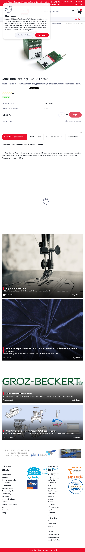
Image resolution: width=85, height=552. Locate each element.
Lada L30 (6, 200)
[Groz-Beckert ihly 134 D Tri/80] (42, 51)
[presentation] (3, 198)
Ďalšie (77, 19)
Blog (4, 513)
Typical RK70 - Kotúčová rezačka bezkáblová (63, 198)
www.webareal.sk (50, 550)
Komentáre (74, 137)
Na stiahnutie (35, 137)
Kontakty (6, 510)
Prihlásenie (68, 2)
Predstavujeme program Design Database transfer (31, 431)
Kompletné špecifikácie (14, 137)
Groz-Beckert (56, 24)
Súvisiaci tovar (54, 137)
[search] (68, 12)
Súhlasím (42, 35)
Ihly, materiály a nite (16, 288)
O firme (5, 502)
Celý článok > (77, 295)
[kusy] (61, 114)
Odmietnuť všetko (25, 35)
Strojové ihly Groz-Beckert (19, 393)
